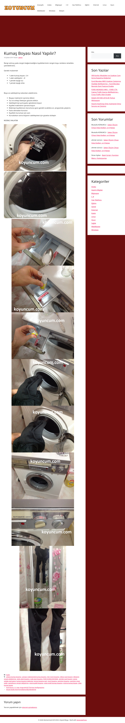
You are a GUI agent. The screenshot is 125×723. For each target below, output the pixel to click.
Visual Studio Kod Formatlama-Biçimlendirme (21, 689)
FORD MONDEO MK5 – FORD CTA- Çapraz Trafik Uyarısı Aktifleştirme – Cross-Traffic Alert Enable (105, 92)
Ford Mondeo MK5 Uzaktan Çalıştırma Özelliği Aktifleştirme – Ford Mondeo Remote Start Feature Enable (106, 83)
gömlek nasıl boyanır (65, 679)
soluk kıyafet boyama (36, 683)
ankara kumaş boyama (13, 677)
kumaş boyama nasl (40, 681)
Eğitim (87, 5)
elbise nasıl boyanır (66, 677)
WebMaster (41, 11)
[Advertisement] (62, 30)
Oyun (112, 5)
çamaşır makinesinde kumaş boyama (34, 677)
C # (67, 5)
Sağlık (93, 223)
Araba (49, 5)
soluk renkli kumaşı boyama (53, 683)
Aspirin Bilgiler (97, 190)
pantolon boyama (63, 681)
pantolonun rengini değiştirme (18, 683)
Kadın (8, 675)
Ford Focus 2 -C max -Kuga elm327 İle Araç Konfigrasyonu (25, 687)
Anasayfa (40, 5)
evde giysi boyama (36, 679)
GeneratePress (82, 720)
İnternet (96, 5)
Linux (105, 5)
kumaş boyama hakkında (24, 681)
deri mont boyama (53, 677)
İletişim (61, 11)
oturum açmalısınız (29, 707)
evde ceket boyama (23, 679)
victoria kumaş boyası (70, 683)
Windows (52, 11)
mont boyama (52, 681)
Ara (92, 52)
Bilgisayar (58, 5)
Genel (93, 206)
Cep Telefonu (76, 5)
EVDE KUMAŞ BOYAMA (50, 679)
